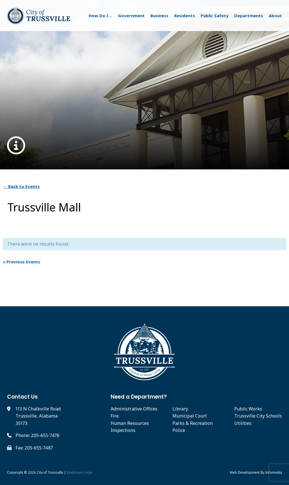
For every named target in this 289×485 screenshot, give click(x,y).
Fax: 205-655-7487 (34, 448)
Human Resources (130, 423)
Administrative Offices (134, 409)
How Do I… (100, 15)
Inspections (123, 430)
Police (178, 430)
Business (159, 15)
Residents (184, 15)
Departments (248, 15)
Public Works (248, 409)
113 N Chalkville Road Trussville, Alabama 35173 (38, 416)
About (275, 15)
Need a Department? (139, 397)
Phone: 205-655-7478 (37, 435)
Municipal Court (189, 416)
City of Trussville (50, 472)
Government (131, 15)
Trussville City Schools (258, 416)
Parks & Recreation (192, 423)
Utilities (242, 423)
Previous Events (21, 262)
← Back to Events (21, 186)
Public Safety (215, 15)
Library (180, 409)
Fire (115, 416)
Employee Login (80, 472)
